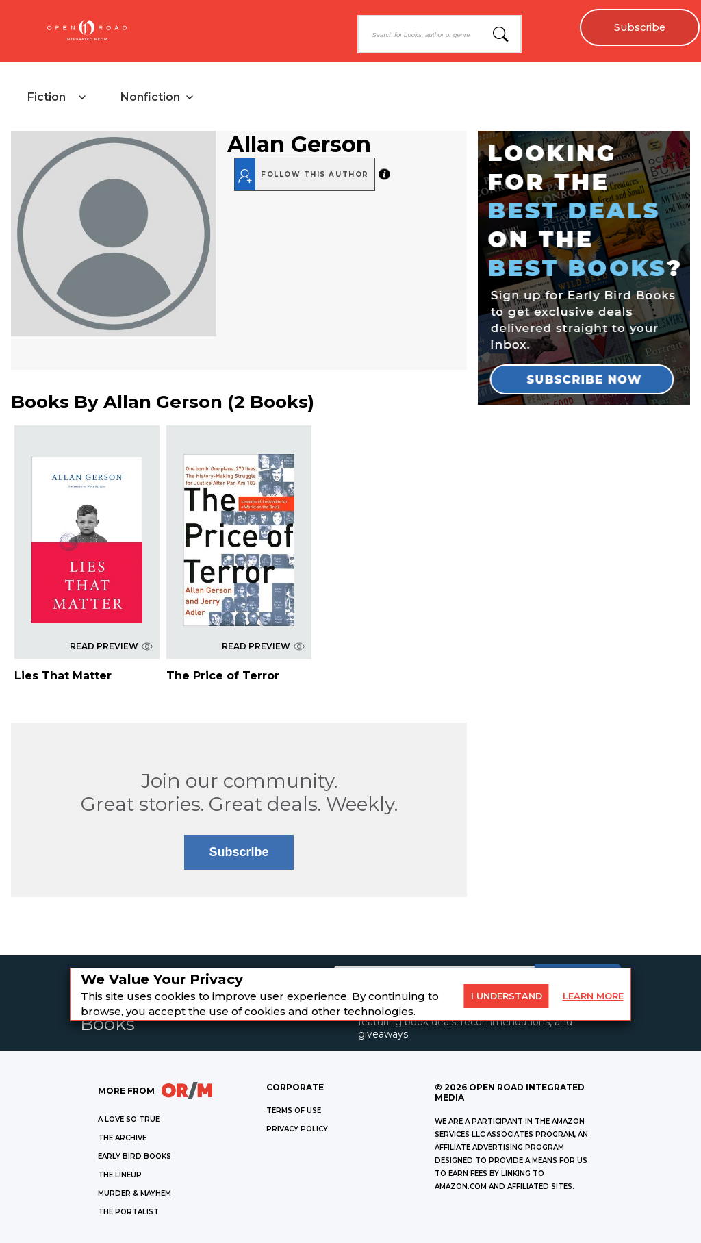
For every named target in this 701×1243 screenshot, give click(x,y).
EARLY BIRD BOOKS (134, 1156)
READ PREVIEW (111, 646)
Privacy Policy (297, 1129)
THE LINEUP (120, 1174)
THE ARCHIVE (122, 1137)
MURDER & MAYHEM (134, 1193)
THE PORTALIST (128, 1211)
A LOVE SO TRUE (129, 1119)
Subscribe (639, 27)
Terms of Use (293, 1110)
